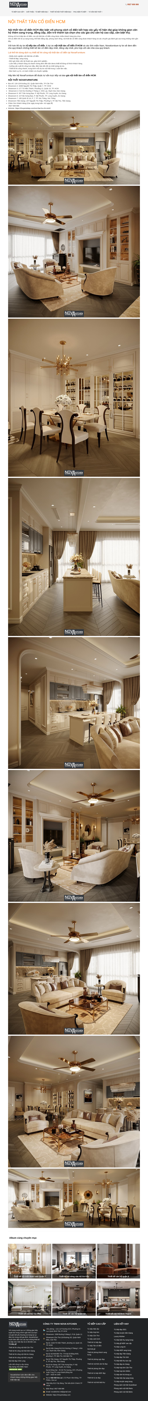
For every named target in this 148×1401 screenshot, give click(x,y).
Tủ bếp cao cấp (32, 4)
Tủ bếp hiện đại (56, 4)
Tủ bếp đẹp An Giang (121, 1357)
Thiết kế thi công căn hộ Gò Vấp (74, 1269)
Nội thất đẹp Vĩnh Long (17, 1353)
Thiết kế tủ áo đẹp (94, 1370)
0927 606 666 (132, 4)
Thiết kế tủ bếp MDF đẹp (96, 1366)
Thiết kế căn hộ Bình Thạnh (118, 1306)
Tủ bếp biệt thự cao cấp (122, 1353)
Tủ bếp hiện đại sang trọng (123, 1371)
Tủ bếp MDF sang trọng (122, 1343)
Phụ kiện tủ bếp (95, 4)
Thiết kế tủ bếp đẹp (94, 1335)
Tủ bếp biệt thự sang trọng (123, 1333)
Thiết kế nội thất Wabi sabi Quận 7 (30, 1269)
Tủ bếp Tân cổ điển (94, 1338)
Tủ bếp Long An (119, 1339)
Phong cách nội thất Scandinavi (125, 1378)
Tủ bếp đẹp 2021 (120, 1322)
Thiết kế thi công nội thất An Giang (21, 1347)
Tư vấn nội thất (110, 4)
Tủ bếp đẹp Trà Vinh (121, 1350)
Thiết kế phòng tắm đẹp (96, 1361)
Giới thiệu (45, 4)
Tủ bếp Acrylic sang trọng (123, 1374)
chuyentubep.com (28, 1398)
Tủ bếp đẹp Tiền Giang (122, 1346)
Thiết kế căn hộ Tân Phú (29, 1306)
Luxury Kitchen (119, 1329)
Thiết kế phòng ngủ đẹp (96, 1352)
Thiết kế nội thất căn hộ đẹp (97, 1357)
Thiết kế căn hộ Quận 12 (74, 1306)
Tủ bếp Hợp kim (93, 1325)
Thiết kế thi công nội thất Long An (21, 1350)
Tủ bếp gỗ (12, 1337)
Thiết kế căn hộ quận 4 (118, 1269)
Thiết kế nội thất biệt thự (96, 1375)
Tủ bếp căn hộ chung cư (123, 1367)
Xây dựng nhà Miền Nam (18, 1359)
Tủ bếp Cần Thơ (93, 1328)
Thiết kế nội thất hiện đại (75, 4)
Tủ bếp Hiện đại (93, 1322)
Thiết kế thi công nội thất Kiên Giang (22, 1343)
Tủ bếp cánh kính (93, 1332)
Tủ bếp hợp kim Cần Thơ (123, 1360)
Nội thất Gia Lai (56, 1370)
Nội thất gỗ (91, 1342)
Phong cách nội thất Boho (123, 1385)
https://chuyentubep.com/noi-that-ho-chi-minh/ (33, 101)
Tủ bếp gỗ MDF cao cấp (122, 1336)
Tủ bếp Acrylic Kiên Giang (123, 1326)
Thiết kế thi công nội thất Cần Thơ (21, 1340)
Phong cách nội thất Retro (123, 1381)
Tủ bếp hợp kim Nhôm (122, 1364)
